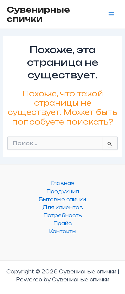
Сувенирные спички (38, 14)
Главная (62, 183)
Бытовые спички (62, 199)
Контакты (62, 231)
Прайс (62, 223)
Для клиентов (62, 207)
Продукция (62, 191)
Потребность (62, 215)
